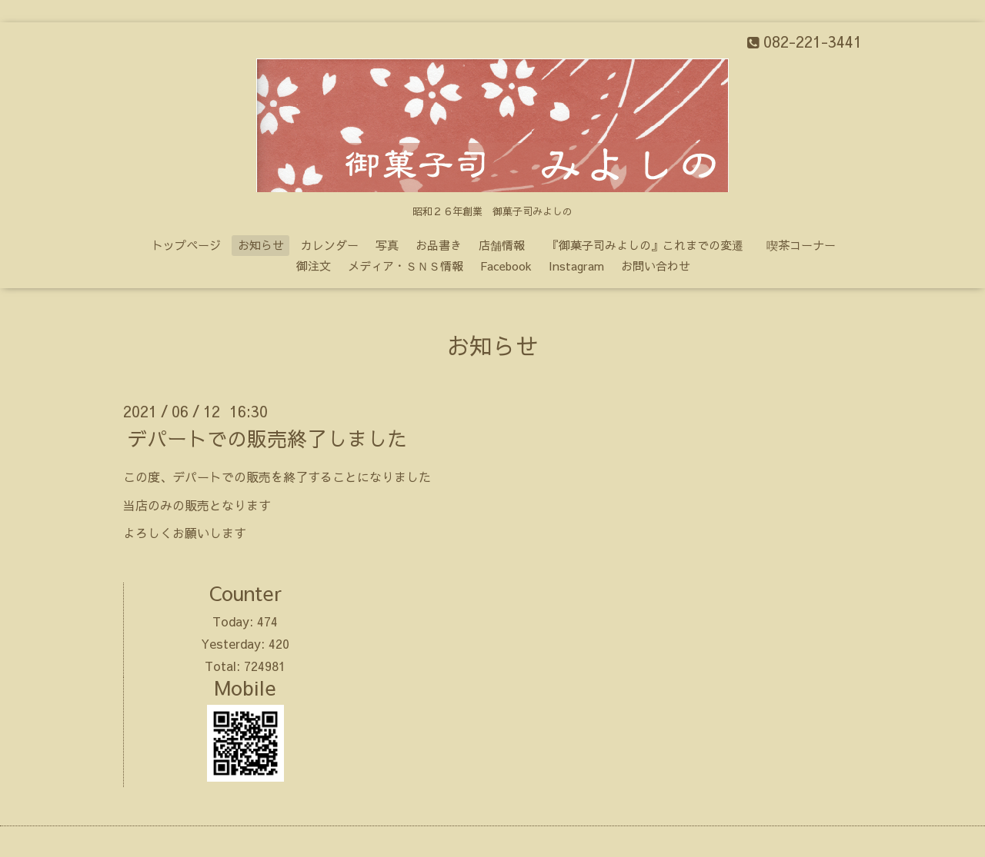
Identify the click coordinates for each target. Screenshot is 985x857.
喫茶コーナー (801, 245)
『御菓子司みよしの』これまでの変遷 (651, 245)
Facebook (506, 265)
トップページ (186, 245)
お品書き (439, 245)
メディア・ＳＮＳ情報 (405, 265)
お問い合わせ (655, 265)
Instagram (576, 265)
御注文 (313, 265)
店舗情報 (502, 245)
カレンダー (330, 245)
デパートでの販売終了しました (267, 438)
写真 (387, 245)
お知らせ (261, 245)
